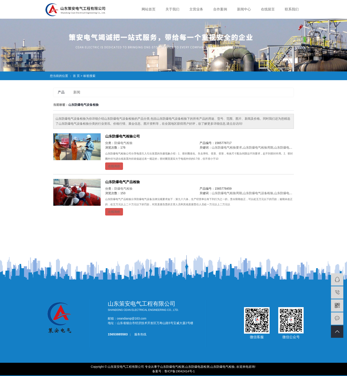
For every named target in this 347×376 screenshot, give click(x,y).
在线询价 (114, 166)
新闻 (76, 92)
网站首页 (148, 9)
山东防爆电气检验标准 (289, 193)
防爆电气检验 (123, 143)
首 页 (76, 76)
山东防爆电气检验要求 (227, 147)
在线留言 (268, 9)
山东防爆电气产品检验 (122, 182)
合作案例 (220, 9)
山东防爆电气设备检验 (289, 147)
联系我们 (292, 9)
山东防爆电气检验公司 (122, 136)
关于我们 (172, 9)
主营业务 (196, 9)
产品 (61, 92)
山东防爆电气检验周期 (258, 147)
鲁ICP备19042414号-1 (179, 371)
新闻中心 (244, 9)
